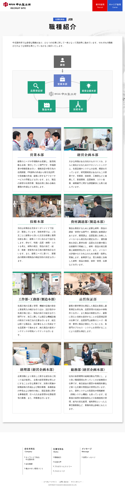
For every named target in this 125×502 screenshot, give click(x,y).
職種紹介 (57, 467)
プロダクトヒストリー (63, 476)
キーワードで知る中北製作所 (33, 468)
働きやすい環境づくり (34, 478)
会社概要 (29, 474)
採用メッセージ (89, 467)
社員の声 (57, 472)
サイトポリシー (76, 491)
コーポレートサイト (50, 491)
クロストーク (59, 481)
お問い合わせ (64, 491)
